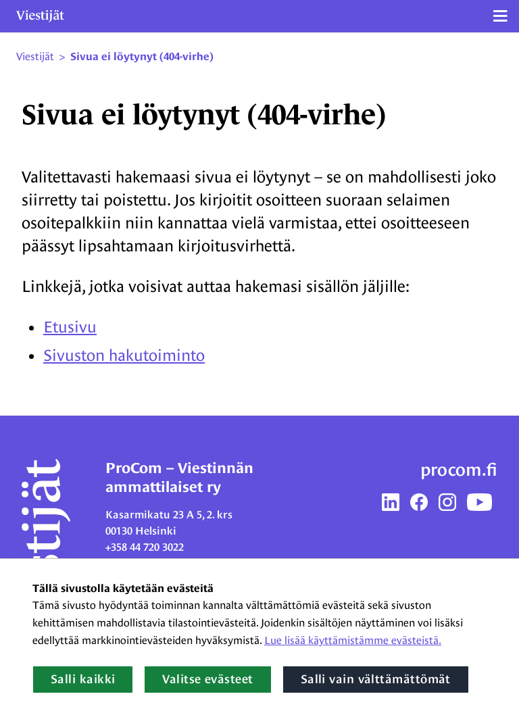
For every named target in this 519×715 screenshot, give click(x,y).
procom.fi (458, 470)
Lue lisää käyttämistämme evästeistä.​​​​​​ (352, 640)
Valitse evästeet (207, 679)
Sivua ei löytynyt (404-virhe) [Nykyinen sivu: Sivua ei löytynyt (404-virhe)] (142, 57)
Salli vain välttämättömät (376, 679)
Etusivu (70, 327)
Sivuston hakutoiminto (124, 355)
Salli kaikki (83, 679)
